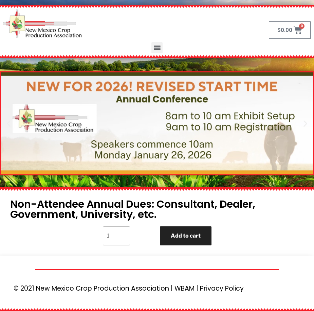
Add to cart (186, 235)
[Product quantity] (116, 235)
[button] (157, 47)
